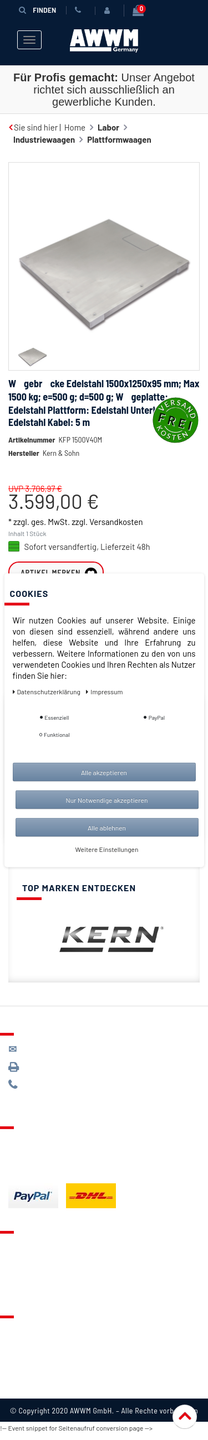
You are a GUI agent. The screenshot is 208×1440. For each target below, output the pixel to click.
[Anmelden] (107, 10)
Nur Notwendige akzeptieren (107, 799)
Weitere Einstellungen (107, 848)
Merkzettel (28, 1261)
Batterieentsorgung (44, 1171)
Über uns (24, 1332)
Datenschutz (31, 1346)
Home (75, 127)
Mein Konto (28, 1289)
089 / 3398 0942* (51, 1068)
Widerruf (24, 1374)
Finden (35, 9)
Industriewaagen (44, 139)
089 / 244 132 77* (50, 1086)
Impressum (28, 1387)
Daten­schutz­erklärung (47, 691)
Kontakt (22, 1247)
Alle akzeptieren (104, 772)
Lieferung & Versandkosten (58, 1143)
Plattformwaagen (119, 139)
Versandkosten (116, 522)
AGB (15, 1360)
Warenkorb (28, 1275)
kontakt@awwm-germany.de (68, 1051)
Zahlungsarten (35, 1157)
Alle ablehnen (107, 827)
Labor (108, 127)
